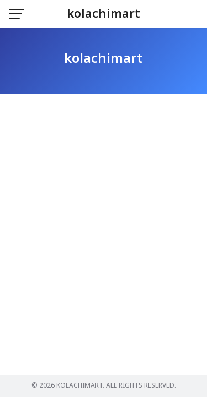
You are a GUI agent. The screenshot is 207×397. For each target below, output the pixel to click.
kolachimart (103, 14)
